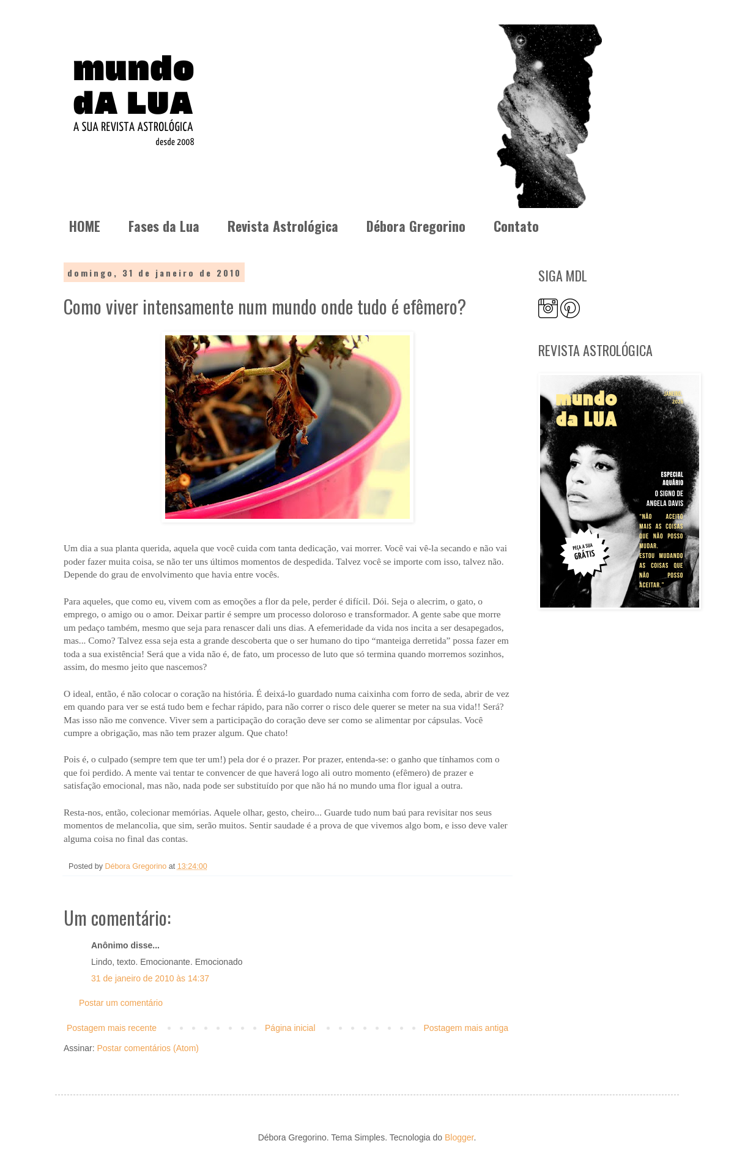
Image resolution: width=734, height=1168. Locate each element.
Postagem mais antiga (465, 1028)
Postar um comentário (121, 1003)
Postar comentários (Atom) (148, 1048)
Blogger (459, 1137)
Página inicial (290, 1028)
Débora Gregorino (415, 226)
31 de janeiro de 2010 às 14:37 (150, 978)
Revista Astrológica (283, 226)
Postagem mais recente (112, 1028)
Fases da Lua (163, 226)
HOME (84, 226)
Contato (516, 226)
